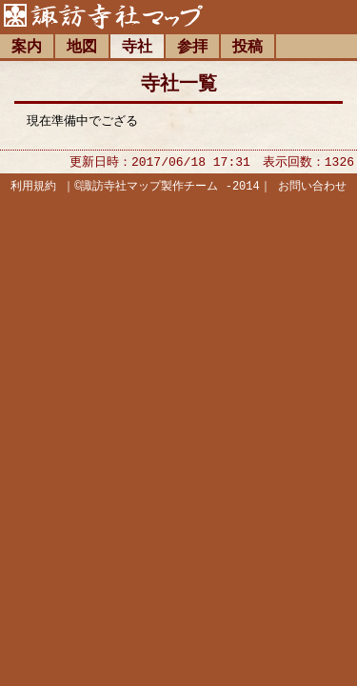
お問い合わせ (312, 188)
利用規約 (33, 188)
